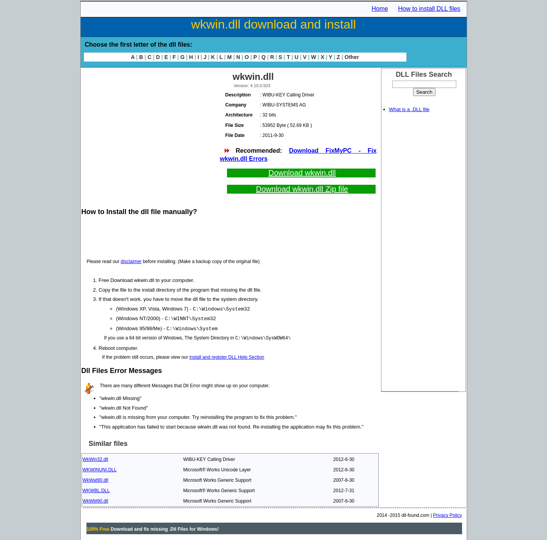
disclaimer (131, 261)
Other (352, 57)
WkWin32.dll (95, 458)
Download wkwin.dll (302, 173)
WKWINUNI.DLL (100, 468)
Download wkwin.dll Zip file (302, 189)
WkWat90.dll (95, 479)
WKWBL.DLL (96, 489)
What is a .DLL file (409, 109)
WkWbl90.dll (95, 500)
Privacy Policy (447, 514)
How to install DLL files (429, 8)
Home (380, 8)
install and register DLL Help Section (227, 356)
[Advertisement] (150, 123)
